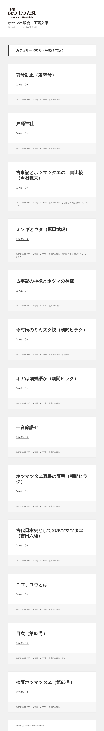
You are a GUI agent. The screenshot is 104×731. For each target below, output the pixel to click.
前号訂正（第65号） (36, 75)
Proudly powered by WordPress (30, 725)
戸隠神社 (25, 123)
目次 (63, 658)
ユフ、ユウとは (32, 584)
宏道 (71, 254)
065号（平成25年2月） (51, 99)
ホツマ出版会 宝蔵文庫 (28, 22)
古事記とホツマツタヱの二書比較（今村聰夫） (49, 175)
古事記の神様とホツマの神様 (45, 281)
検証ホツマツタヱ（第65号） (45, 682)
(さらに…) (21, 84)
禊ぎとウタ (78, 254)
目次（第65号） (31, 633)
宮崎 (36, 99)
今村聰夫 (65, 202)
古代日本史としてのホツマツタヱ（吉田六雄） (49, 533)
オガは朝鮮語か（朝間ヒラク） (47, 378)
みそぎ (18, 257)
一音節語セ (27, 427)
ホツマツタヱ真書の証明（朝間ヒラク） (52, 478)
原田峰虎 (65, 254)
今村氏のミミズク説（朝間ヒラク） (51, 330)
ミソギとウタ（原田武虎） (43, 229)
